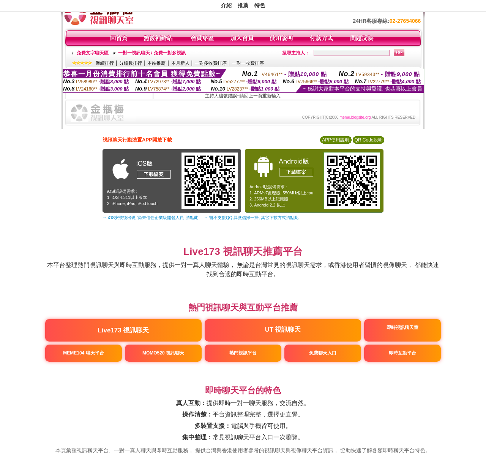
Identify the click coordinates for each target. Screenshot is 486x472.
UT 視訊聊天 (283, 329)
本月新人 (180, 63)
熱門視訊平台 (243, 353)
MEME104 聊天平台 (83, 353)
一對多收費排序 (211, 63)
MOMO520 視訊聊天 (163, 353)
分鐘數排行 (130, 63)
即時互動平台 (402, 353)
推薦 (243, 5)
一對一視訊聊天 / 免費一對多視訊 (152, 53)
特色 (259, 5)
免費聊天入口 (322, 353)
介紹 (226, 5)
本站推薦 (156, 63)
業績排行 (105, 63)
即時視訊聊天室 (402, 327)
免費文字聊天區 (93, 53)
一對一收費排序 (248, 63)
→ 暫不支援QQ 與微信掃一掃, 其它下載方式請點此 (251, 217)
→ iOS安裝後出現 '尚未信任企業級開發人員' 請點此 (150, 217)
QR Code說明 (368, 140)
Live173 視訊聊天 (123, 330)
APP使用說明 (335, 140)
